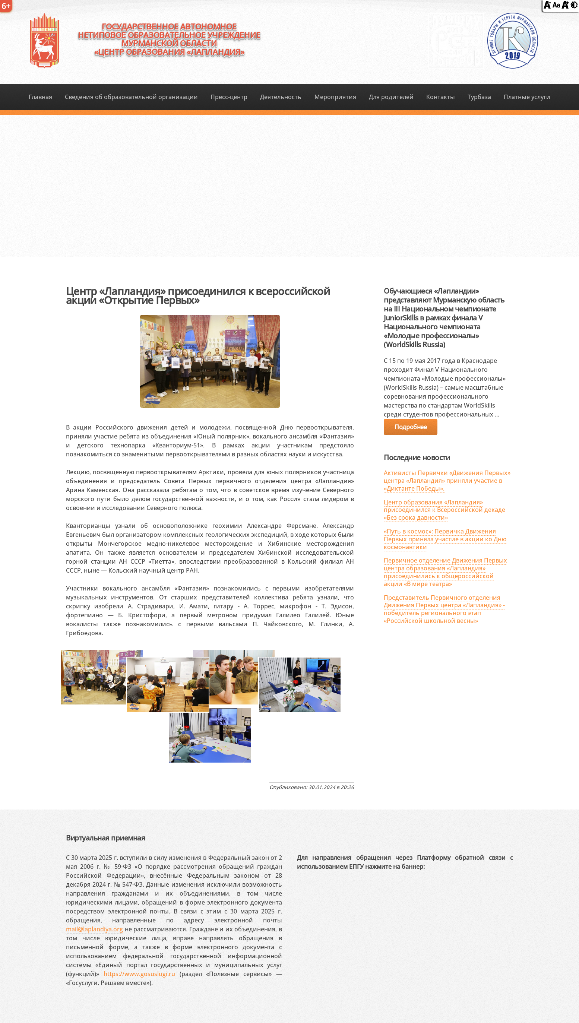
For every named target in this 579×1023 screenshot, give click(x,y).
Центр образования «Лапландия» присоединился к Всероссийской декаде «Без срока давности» (444, 510)
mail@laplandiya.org (94, 929)
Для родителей (391, 97)
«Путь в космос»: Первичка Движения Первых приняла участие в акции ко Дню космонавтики (445, 539)
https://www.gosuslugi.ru (139, 974)
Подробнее (411, 427)
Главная (40, 97)
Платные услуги (527, 97)
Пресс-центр (229, 97)
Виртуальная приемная (105, 838)
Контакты (440, 97)
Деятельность (280, 97)
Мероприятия (335, 97)
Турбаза (479, 97)
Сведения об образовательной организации (131, 97)
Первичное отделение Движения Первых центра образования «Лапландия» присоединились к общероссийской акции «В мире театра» (445, 571)
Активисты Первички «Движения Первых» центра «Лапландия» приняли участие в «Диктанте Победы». (447, 481)
